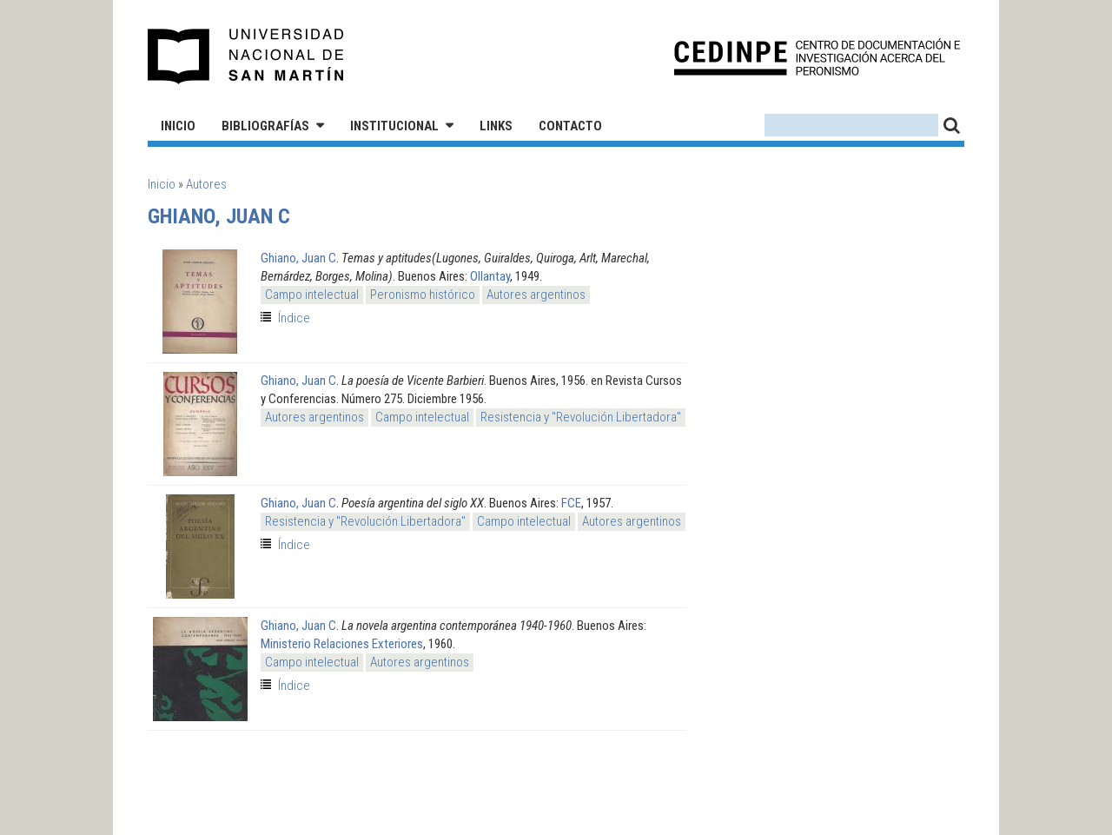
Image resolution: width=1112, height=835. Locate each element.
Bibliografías (265, 126)
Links (496, 126)
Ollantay (490, 276)
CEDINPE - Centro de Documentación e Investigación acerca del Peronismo (817, 57)
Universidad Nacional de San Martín (246, 56)
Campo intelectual (312, 294)
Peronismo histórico (422, 294)
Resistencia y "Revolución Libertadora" (580, 417)
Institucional (394, 126)
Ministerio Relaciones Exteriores (342, 644)
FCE (571, 503)
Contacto (570, 126)
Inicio (178, 126)
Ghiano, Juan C (298, 258)
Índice (294, 318)
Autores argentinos (536, 294)
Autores (206, 184)
